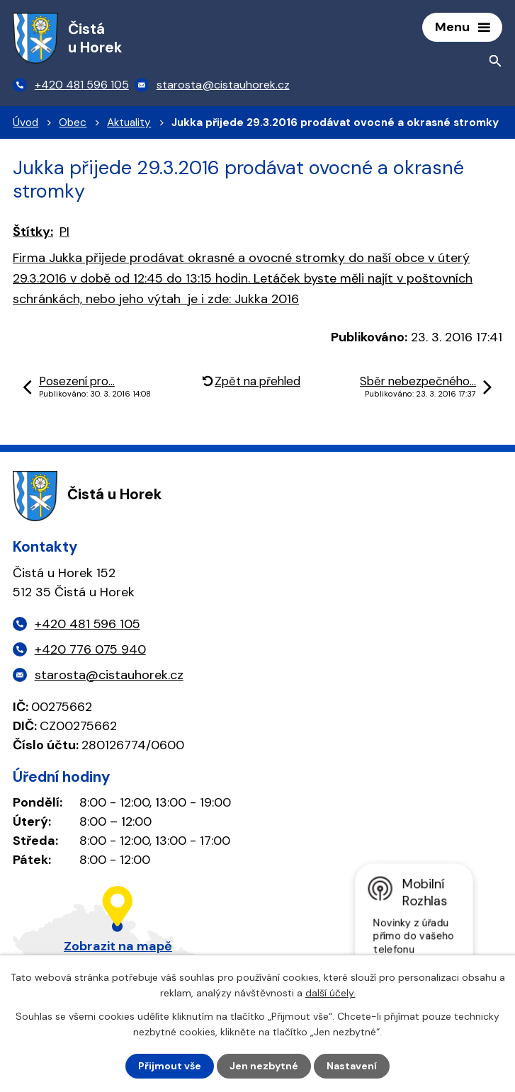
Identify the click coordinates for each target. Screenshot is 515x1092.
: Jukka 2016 (242, 278)
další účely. (330, 992)
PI (64, 231)
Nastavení (352, 1065)
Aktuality (129, 122)
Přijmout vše (169, 1065)
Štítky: (33, 231)
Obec (72, 122)
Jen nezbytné (264, 1065)
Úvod (25, 122)
